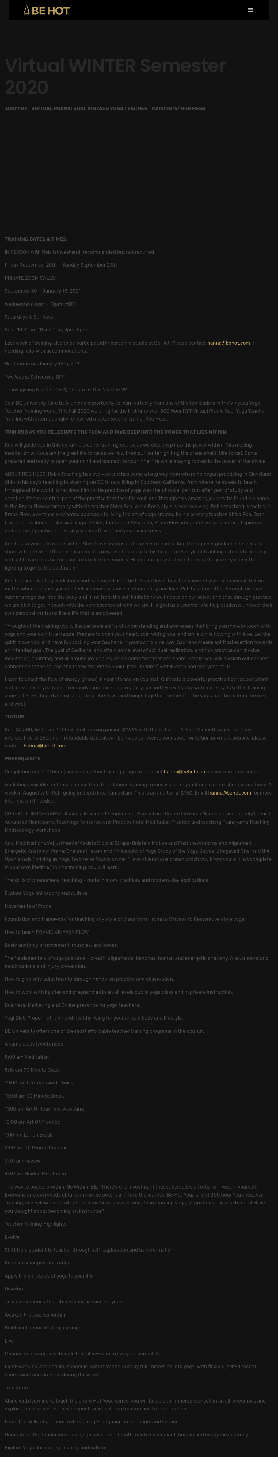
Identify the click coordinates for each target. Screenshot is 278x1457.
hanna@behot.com (228, 343)
